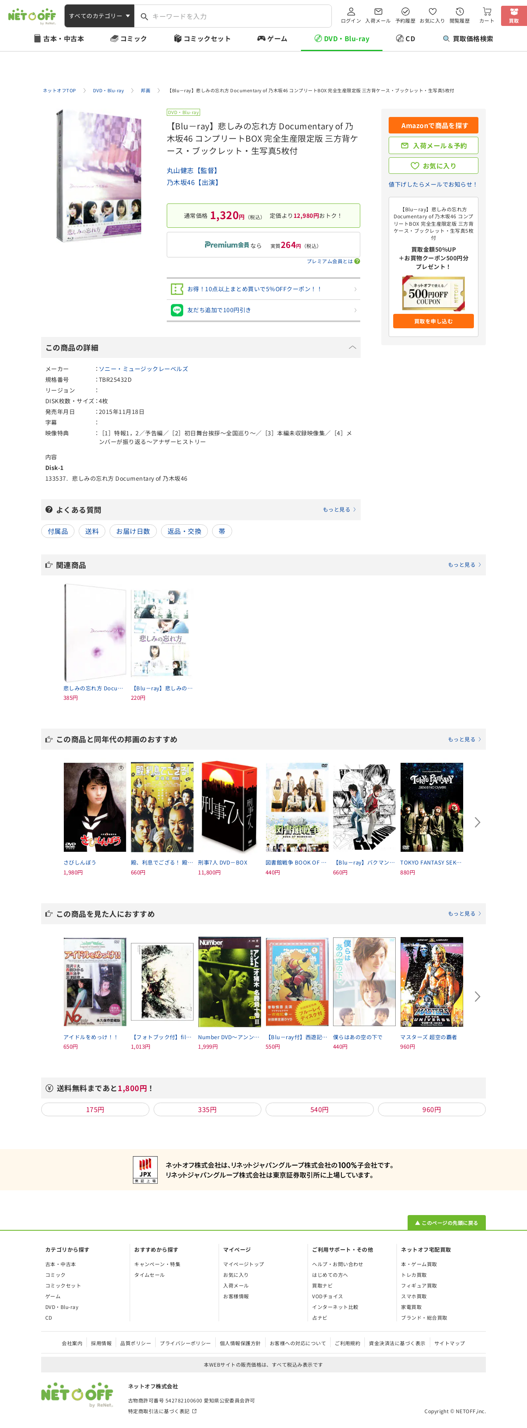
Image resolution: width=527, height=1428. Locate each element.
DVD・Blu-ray (346, 38)
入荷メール (378, 20)
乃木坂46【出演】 (194, 182)
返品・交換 (184, 531)
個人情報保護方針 (240, 1342)
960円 (431, 1109)
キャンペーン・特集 (157, 1263)
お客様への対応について (298, 1342)
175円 (95, 1109)
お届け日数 (133, 531)
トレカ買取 (414, 1274)
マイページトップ (243, 1263)
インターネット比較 (335, 1306)
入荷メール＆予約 (440, 145)
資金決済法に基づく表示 (397, 1342)
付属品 (58, 531)
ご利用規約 (347, 1342)
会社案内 (72, 1342)
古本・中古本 (63, 38)
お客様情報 (236, 1295)
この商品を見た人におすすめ (269, 913)
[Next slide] (477, 822)
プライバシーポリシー (185, 1342)
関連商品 (269, 564)
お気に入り (432, 20)
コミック (133, 38)
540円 (319, 1109)
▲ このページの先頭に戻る (446, 1222)
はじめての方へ (330, 1274)
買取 (514, 20)
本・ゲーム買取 (419, 1263)
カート (486, 20)
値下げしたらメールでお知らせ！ (433, 184)
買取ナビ (322, 1285)
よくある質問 (206, 509)
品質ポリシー (135, 1342)
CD (410, 38)
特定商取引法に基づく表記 (159, 1410)
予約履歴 (405, 20)
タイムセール (149, 1274)
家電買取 (411, 1306)
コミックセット (207, 38)
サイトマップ (449, 1342)
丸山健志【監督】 (194, 170)
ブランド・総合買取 (424, 1317)
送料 (92, 531)
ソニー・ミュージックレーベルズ (143, 369)
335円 (207, 1109)
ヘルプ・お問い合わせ (338, 1263)
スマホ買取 (414, 1295)
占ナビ (319, 1317)
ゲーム (277, 38)
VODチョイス (327, 1295)
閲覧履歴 (460, 20)
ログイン (351, 20)
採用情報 (101, 1342)
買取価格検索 (468, 38)
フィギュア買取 (419, 1285)
